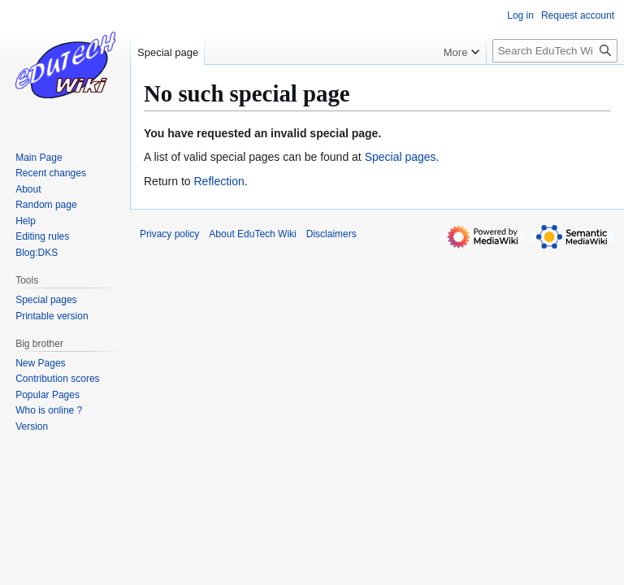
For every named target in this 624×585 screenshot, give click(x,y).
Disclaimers (331, 234)
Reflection (218, 181)
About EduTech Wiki (252, 234)
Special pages (400, 156)
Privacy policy (169, 234)
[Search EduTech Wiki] (555, 51)
